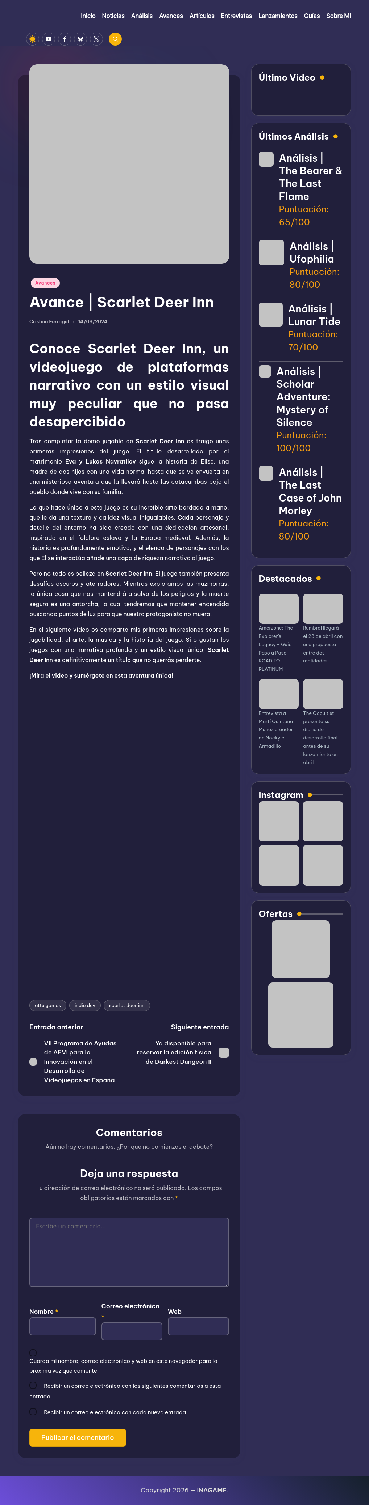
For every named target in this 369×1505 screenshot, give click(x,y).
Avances (45, 283)
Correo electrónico (130, 1311)
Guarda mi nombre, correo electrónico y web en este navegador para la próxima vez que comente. (123, 1365)
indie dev (85, 1005)
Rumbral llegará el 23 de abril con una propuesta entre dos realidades (323, 644)
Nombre (43, 1312)
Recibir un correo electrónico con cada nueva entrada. (115, 1412)
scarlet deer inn (127, 1005)
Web (175, 1312)
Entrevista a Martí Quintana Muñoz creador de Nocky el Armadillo (276, 729)
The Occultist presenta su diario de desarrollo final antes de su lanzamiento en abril (320, 738)
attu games (48, 1005)
